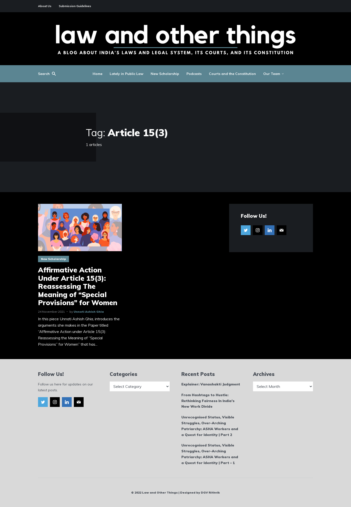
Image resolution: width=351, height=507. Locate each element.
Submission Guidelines (75, 6)
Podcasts (194, 74)
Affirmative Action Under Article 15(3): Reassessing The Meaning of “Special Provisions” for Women (77, 286)
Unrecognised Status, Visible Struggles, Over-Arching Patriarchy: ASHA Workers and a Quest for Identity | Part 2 (209, 426)
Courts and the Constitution (232, 74)
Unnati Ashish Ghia (89, 311)
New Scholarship (165, 74)
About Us (44, 6)
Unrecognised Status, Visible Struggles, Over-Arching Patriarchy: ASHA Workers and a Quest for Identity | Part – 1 (209, 454)
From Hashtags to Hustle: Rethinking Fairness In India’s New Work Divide (207, 401)
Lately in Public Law (126, 74)
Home (97, 74)
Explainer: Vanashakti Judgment (210, 384)
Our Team (271, 74)
